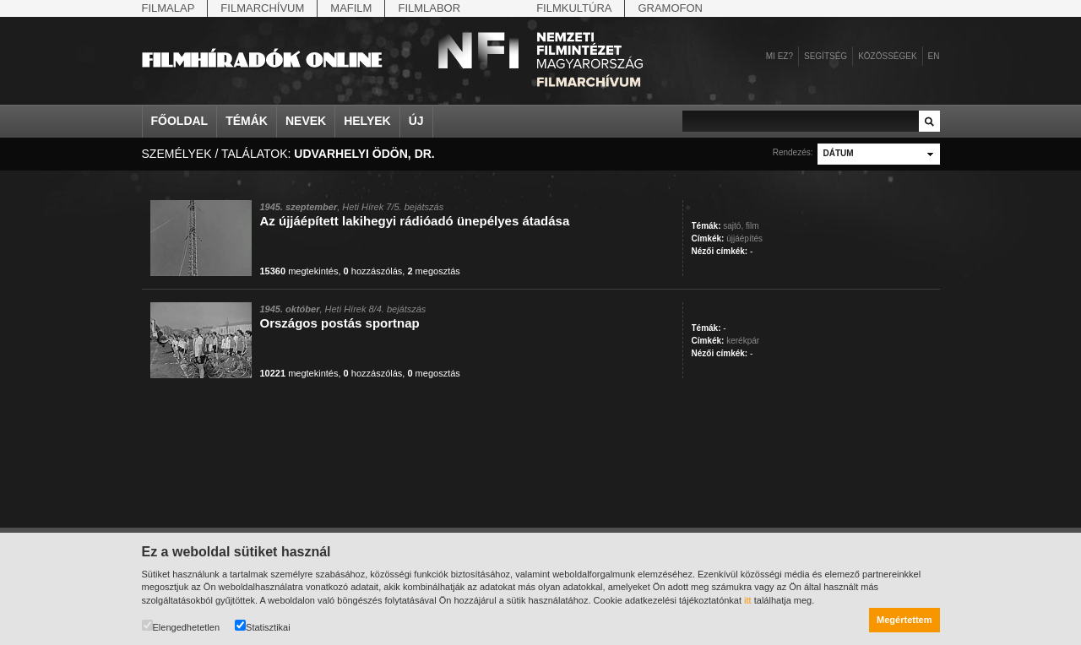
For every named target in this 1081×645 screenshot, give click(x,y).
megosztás (433, 271)
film (752, 225)
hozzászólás (373, 271)
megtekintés (299, 271)
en (934, 56)
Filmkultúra (573, 8)
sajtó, (733, 225)
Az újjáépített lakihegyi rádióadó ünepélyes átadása (415, 221)
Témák (246, 120)
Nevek (305, 120)
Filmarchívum (262, 8)
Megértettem (904, 620)
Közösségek (887, 56)
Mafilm (351, 8)
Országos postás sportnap (340, 323)
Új (416, 120)
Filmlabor (429, 8)
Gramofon (670, 8)
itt (748, 600)
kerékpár (742, 340)
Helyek (367, 120)
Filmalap (168, 8)
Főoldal (180, 120)
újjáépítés (744, 238)
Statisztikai (263, 626)
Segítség (825, 56)
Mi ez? (779, 56)
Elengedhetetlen (181, 626)
